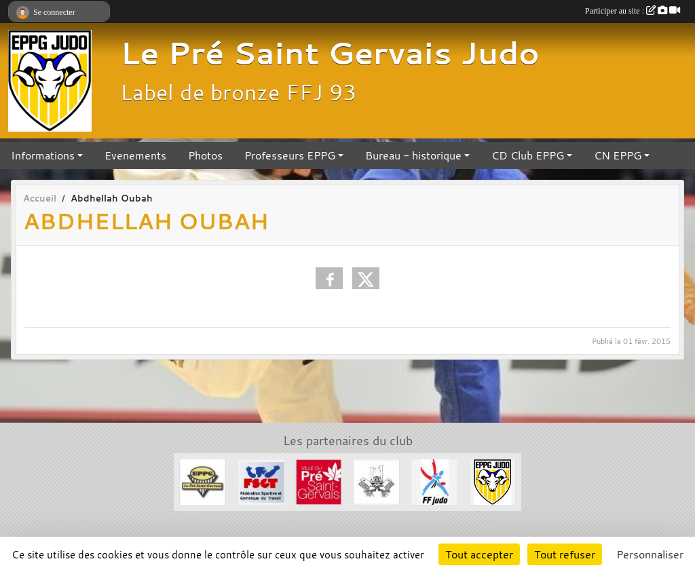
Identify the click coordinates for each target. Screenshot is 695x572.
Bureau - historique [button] (413, 155)
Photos (205, 155)
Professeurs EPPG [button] (289, 155)
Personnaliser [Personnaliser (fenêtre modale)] (649, 554)
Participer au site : (632, 11)
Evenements (135, 155)
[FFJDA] (434, 481)
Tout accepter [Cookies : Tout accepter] (479, 554)
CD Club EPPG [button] (527, 155)
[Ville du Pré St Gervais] (318, 481)
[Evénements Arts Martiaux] (376, 481)
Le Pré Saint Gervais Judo (330, 53)
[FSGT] (260, 481)
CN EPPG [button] (617, 155)
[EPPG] (202, 481)
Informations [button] (43, 155)
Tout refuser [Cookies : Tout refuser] (564, 554)
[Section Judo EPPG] (492, 481)
